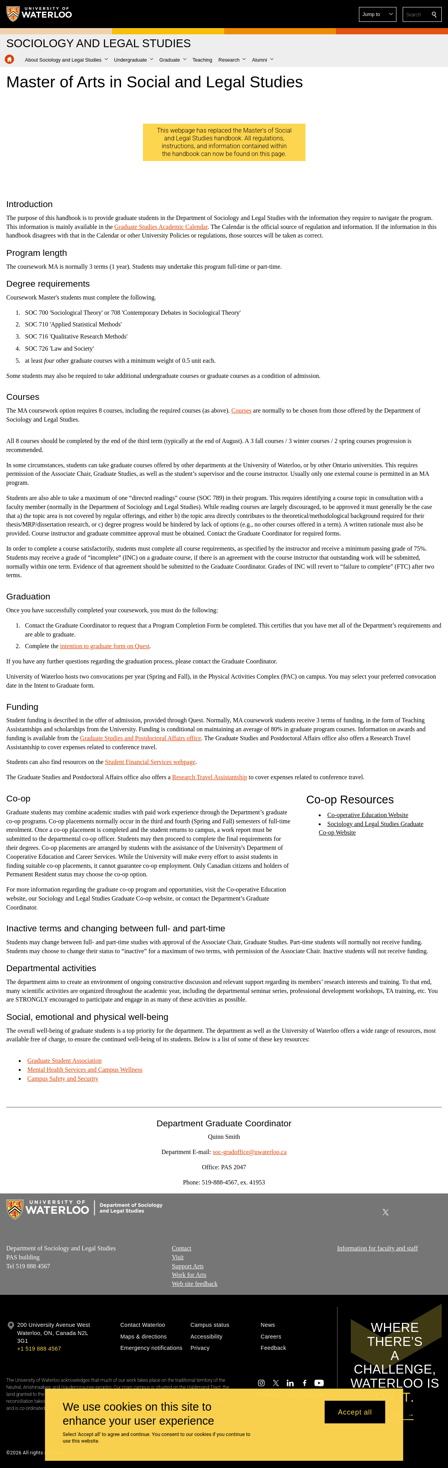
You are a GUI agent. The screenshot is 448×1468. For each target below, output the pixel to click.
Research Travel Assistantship (209, 777)
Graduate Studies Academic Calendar (161, 226)
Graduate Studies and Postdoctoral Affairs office (140, 738)
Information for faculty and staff (377, 1248)
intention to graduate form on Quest (105, 646)
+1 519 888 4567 (39, 1349)
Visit (178, 1257)
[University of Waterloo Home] (39, 14)
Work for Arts (189, 1275)
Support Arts (187, 1266)
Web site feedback (195, 1284)
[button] (377, 14)
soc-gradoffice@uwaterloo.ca (250, 1152)
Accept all (355, 1412)
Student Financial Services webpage (150, 762)
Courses (241, 410)
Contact (181, 1248)
